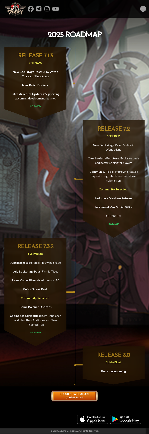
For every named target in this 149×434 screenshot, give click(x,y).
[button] (143, 9)
